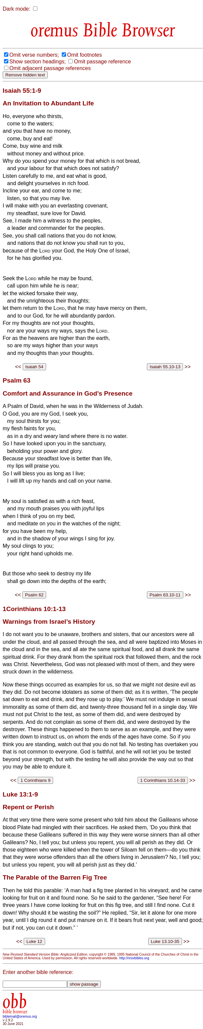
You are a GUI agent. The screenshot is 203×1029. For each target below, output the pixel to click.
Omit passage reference (102, 61)
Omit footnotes (84, 55)
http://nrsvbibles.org (134, 958)
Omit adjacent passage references (50, 68)
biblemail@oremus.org (20, 1016)
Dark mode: (16, 9)
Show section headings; (37, 61)
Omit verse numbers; (34, 55)
